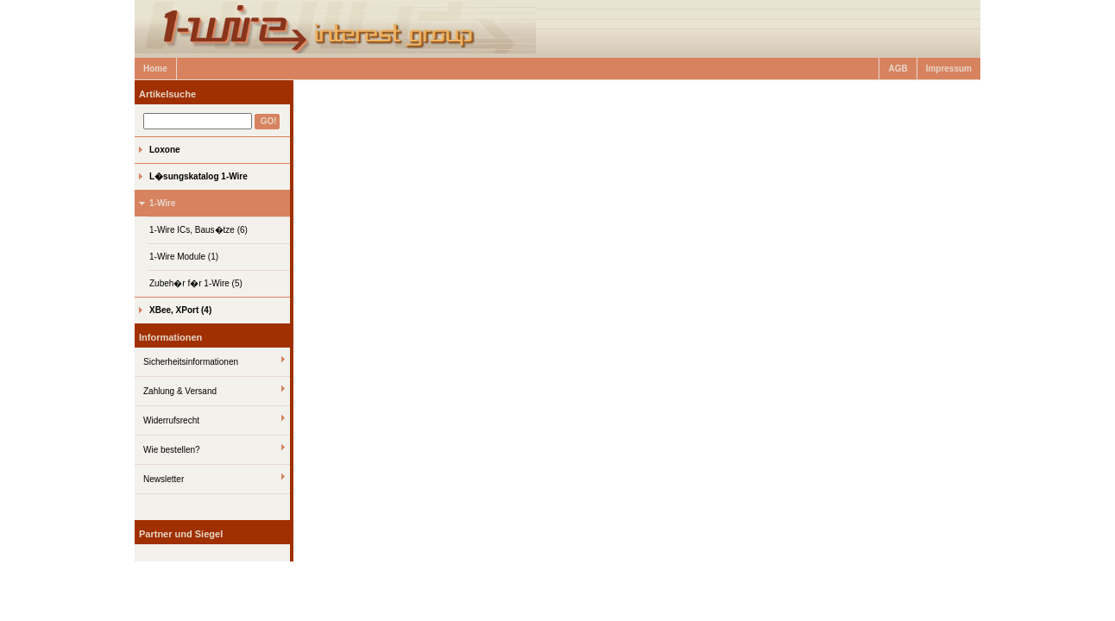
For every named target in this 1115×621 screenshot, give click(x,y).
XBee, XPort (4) (180, 310)
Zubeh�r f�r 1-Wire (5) (196, 283)
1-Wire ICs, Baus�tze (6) (198, 230)
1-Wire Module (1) (183, 256)
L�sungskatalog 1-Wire (198, 176)
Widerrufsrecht (171, 420)
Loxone (164, 149)
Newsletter (163, 479)
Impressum (949, 68)
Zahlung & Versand (180, 391)
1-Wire (162, 203)
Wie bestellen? (171, 450)
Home (155, 68)
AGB (897, 68)
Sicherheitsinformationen (190, 362)
